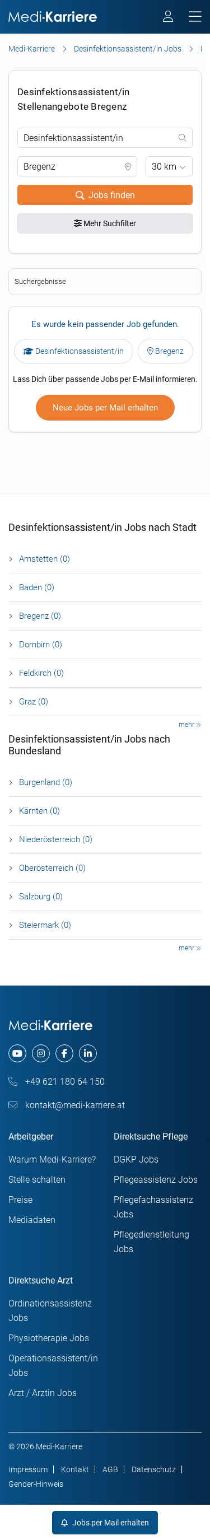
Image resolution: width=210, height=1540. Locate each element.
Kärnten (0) (39, 811)
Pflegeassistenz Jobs (156, 1179)
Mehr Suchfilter (105, 223)
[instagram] (41, 1053)
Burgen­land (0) (45, 782)
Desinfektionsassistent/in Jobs (127, 48)
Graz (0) (33, 702)
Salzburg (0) (41, 897)
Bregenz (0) (40, 616)
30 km (164, 166)
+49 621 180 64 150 (56, 1081)
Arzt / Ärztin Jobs (42, 1393)
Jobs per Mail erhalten (105, 1522)
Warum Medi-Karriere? (52, 1159)
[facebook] (64, 1053)
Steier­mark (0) (45, 925)
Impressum (28, 1469)
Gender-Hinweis (35, 1484)
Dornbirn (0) (40, 645)
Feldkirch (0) (41, 673)
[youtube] (17, 1053)
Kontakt (75, 1469)
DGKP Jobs (136, 1159)
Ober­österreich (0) (52, 868)
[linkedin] (88, 1053)
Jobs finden (105, 195)
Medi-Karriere (31, 48)
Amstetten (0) (44, 559)
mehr (190, 725)
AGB (110, 1469)
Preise (20, 1199)
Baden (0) (36, 587)
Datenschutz (154, 1469)
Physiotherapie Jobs (48, 1338)
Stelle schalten (37, 1179)
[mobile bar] (195, 17)
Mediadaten (31, 1220)
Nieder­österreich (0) (55, 839)
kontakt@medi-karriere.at (66, 1105)
